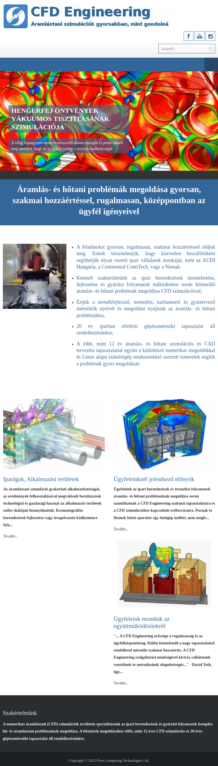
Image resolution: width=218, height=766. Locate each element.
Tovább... (10, 536)
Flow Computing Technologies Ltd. (123, 760)
